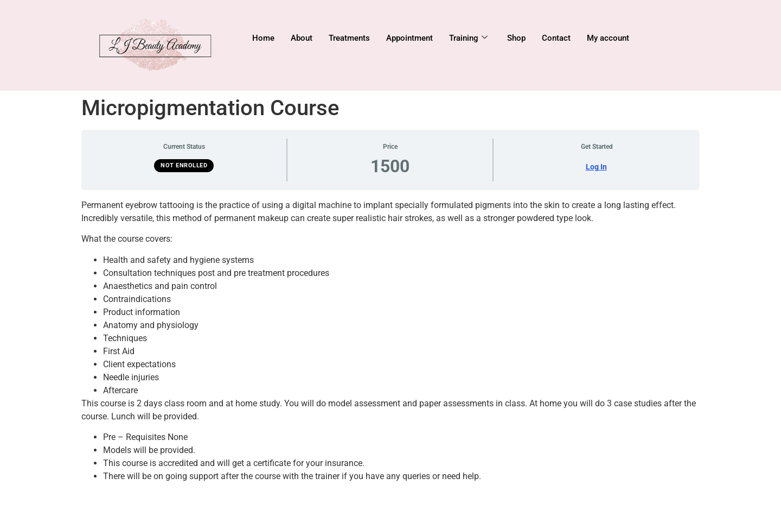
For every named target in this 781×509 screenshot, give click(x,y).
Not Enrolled (184, 165)
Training (468, 38)
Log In (596, 166)
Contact (556, 38)
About (301, 38)
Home (263, 38)
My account (608, 38)
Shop (516, 38)
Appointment (409, 38)
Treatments (349, 38)
